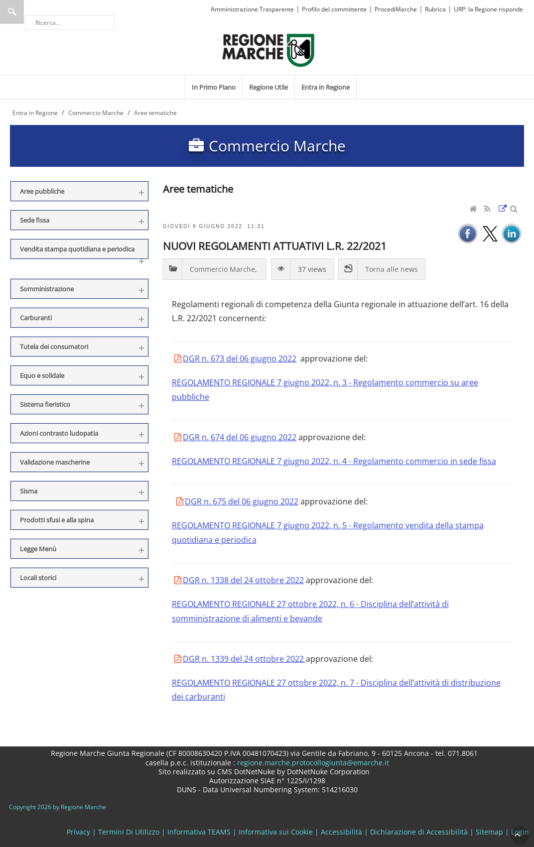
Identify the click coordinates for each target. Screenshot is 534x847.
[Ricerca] (70, 22)
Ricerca (12, 12)
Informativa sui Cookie (276, 832)
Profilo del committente (334, 9)
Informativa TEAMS (199, 832)
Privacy (78, 832)
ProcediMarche (396, 9)
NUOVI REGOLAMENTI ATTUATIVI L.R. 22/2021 (275, 246)
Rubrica (435, 9)
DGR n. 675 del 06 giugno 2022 (241, 501)
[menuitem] (214, 87)
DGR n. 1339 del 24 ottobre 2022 (244, 658)
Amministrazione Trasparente (252, 9)
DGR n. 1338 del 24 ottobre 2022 (243, 580)
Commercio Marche (222, 269)
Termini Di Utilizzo (128, 832)
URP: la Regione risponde (488, 9)
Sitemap (489, 832)
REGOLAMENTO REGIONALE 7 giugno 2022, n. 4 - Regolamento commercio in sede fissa (334, 461)
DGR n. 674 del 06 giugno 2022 (239, 437)
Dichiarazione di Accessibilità (419, 832)
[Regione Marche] (268, 49)
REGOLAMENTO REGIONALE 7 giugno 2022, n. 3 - (262, 382)
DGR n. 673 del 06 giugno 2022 (239, 358)
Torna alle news (391, 269)
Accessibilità (341, 832)
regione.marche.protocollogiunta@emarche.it (312, 762)
